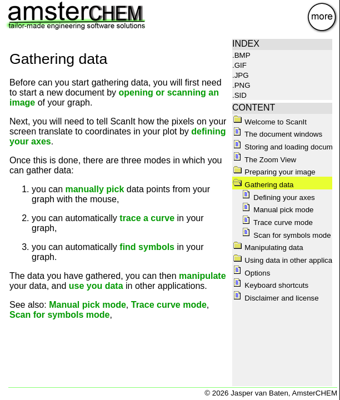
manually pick (94, 189)
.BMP (241, 55)
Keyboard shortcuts (270, 285)
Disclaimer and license (275, 298)
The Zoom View (264, 160)
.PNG (241, 85)
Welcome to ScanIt (270, 122)
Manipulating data (268, 247)
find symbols (146, 247)
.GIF (239, 65)
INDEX (245, 43)
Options (251, 273)
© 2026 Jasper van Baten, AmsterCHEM (270, 393)
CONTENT (253, 107)
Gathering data (263, 185)
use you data (96, 286)
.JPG (240, 75)
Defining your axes (278, 197)
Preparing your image (274, 172)
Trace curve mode (169, 304)
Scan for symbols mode (59, 314)
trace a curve (146, 218)
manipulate (202, 276)
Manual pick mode (87, 304)
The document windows (277, 134)
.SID (239, 95)
